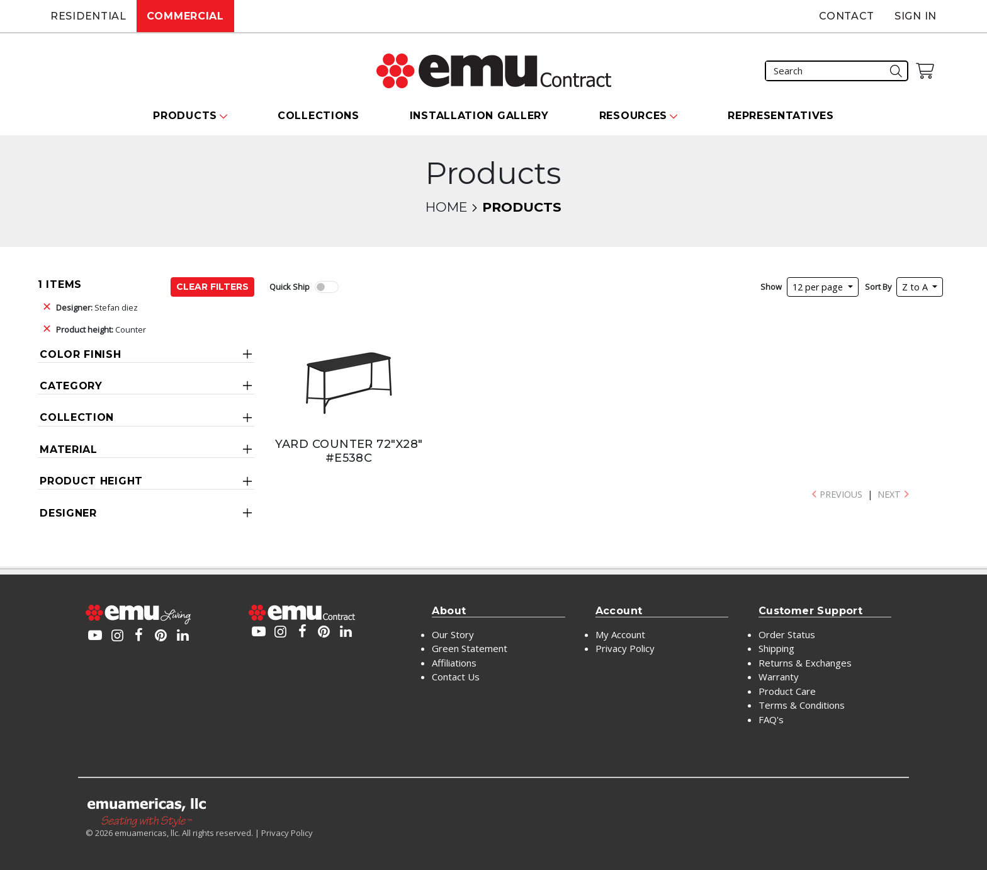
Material (69, 449)
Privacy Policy (625, 648)
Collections (318, 116)
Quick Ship (289, 286)
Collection (77, 417)
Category (71, 386)
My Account (620, 634)
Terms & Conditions (802, 705)
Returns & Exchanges (805, 662)
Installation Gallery (479, 116)
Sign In (915, 16)
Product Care (787, 691)
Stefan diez (97, 307)
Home (446, 207)
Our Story (453, 634)
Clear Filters (212, 286)
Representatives (781, 116)
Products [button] (185, 116)
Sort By (878, 286)
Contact (846, 16)
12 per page (818, 287)
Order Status (787, 634)
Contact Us (456, 676)
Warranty (779, 676)
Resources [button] (633, 116)
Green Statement (469, 648)
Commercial (185, 16)
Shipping (776, 648)
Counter (101, 329)
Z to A (916, 287)
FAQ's (771, 719)
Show (771, 286)
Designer (68, 513)
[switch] (327, 287)
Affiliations (454, 662)
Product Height (91, 481)
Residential (88, 16)
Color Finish (80, 354)
